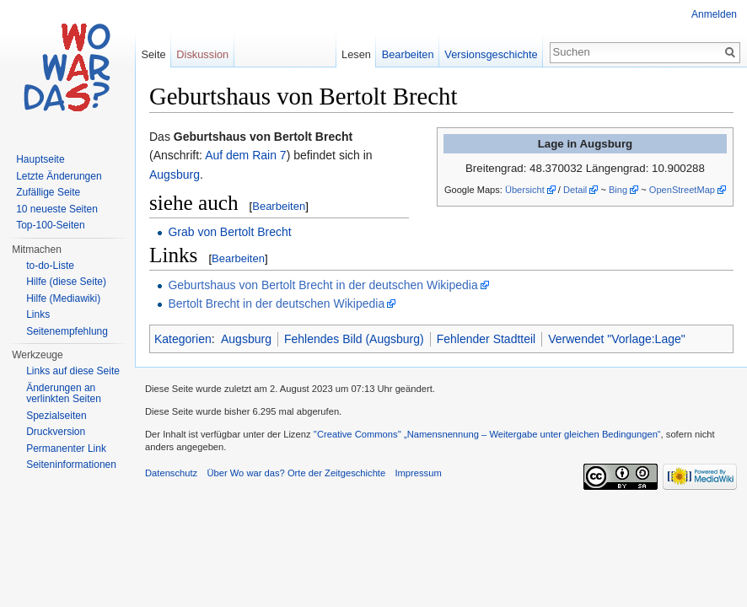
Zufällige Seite (48, 192)
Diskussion (202, 54)
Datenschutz (171, 473)
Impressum (418, 473)
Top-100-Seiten (50, 225)
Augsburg (174, 174)
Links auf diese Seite (73, 371)
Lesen (356, 54)
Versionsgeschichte (490, 54)
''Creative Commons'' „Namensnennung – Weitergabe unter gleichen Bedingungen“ (487, 434)
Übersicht (525, 190)
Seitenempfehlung (67, 331)
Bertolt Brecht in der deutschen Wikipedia (276, 303)
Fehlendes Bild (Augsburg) (354, 339)
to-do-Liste (50, 265)
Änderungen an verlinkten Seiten (63, 394)
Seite (153, 54)
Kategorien (183, 339)
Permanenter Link (66, 448)
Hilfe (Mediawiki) (63, 298)
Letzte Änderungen (58, 176)
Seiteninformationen (71, 464)
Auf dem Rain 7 (246, 155)
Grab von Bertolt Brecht (229, 232)
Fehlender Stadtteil (486, 339)
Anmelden (714, 14)
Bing (618, 190)
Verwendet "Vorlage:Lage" (616, 339)
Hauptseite (40, 159)
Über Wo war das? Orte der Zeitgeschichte (296, 473)
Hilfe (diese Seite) (66, 281)
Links (38, 314)
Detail (575, 190)
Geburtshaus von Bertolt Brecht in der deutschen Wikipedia (322, 285)
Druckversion (55, 432)
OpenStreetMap (682, 190)
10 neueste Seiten (57, 209)
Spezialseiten (56, 416)
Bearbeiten (278, 206)
